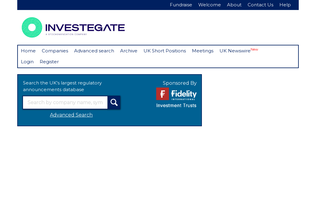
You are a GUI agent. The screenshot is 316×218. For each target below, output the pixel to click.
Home (28, 51)
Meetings (202, 51)
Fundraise (181, 5)
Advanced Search (71, 115)
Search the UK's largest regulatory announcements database (62, 86)
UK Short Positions (164, 51)
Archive (128, 51)
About (234, 5)
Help (285, 5)
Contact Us (260, 5)
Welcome (209, 5)
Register (49, 61)
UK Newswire (238, 50)
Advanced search (94, 51)
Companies (55, 51)
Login (27, 61)
